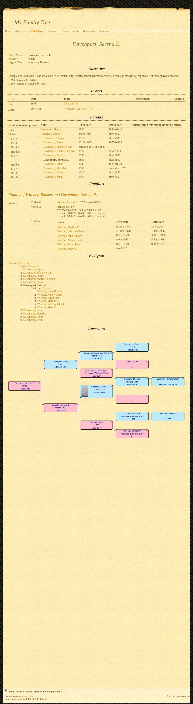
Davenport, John (52, 163)
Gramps (23, 696)
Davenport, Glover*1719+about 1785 (132, 347)
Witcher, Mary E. (67, 248)
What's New (21, 31)
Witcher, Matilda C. (68, 227)
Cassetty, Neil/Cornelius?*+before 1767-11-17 (168, 382)
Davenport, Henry (51, 129)
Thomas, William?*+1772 (168, 416)
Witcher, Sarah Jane (68, 244)
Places (65, 31)
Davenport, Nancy (53, 138)
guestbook (56, 691)
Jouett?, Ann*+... (132, 364)
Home (8, 31)
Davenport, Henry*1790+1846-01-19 (60, 364)
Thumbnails (89, 31)
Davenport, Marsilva (55, 168)
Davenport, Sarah (53, 155)
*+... (132, 400)
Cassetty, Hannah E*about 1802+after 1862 (60, 408)
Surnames (52, 31)
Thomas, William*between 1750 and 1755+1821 (132, 416)
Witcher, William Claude (71, 231)
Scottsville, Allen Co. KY (78, 108)
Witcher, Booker (66, 202)
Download (104, 31)
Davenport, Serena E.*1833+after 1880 (25, 386)
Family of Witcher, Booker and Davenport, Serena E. (52, 194)
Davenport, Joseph (53, 142)
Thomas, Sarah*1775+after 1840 (96, 425)
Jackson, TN (71, 103)
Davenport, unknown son (57, 146)
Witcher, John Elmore (69, 235)
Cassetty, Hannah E (52, 133)
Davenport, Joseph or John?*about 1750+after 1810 (96, 356)
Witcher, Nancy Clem (69, 240)
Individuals (37, 31)
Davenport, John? (53, 176)
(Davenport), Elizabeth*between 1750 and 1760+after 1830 (96, 373)
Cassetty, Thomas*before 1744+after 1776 (132, 382)
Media (76, 31)
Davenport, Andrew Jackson (59, 150)
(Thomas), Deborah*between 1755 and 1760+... (132, 434)
